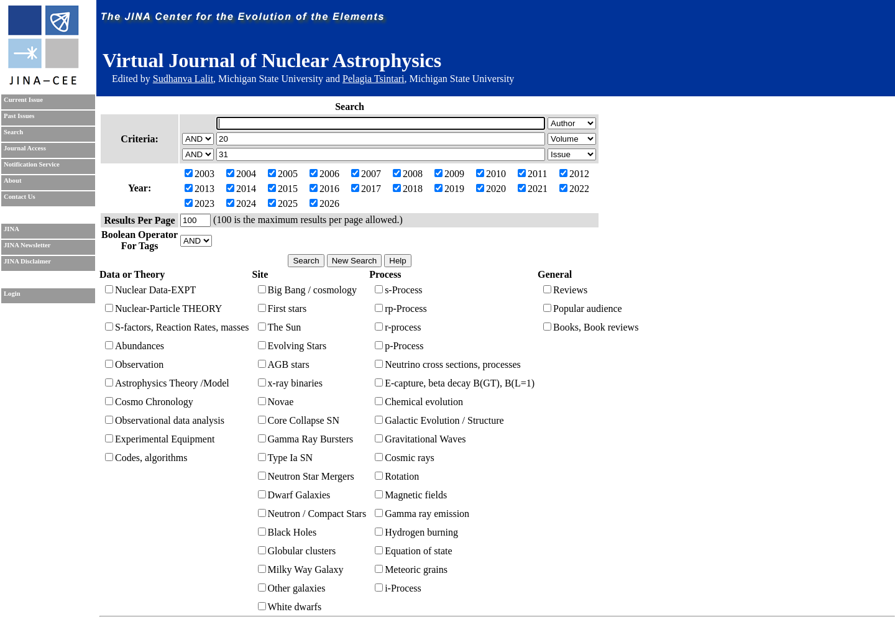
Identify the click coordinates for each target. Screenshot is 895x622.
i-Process (398, 588)
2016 (324, 188)
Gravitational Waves (420, 439)
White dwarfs (290, 606)
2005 (283, 173)
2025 (283, 203)
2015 (283, 188)
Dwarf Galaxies (294, 495)
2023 (199, 203)
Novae (276, 401)
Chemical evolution (419, 401)
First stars (282, 308)
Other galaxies (292, 588)
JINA (11, 229)
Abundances (134, 346)
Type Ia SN (285, 457)
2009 (449, 173)
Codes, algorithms (146, 457)
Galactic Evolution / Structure (439, 420)
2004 (241, 173)
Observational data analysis (164, 420)
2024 (241, 203)
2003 (199, 173)
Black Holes (287, 532)
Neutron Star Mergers (306, 476)
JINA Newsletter (27, 245)
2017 (366, 188)
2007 (366, 173)
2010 (491, 173)
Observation (134, 364)
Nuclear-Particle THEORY (163, 308)
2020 (491, 188)
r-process (398, 327)
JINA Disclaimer (27, 261)
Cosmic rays (404, 457)
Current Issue (23, 99)
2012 (574, 173)
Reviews (565, 290)
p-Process (399, 346)
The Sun (279, 327)
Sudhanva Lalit (183, 78)
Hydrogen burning (416, 532)
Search (13, 132)
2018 (408, 188)
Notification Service (32, 164)
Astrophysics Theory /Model (167, 383)
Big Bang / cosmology (307, 290)
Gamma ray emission (422, 513)
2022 (574, 188)
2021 (533, 188)
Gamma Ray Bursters (306, 439)
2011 (532, 173)
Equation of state (413, 551)
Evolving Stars (292, 346)
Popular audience (582, 308)
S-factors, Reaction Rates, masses (177, 327)
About (12, 180)
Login (12, 293)
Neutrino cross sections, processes (448, 364)
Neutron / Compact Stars (312, 513)
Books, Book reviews (590, 327)
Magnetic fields (411, 495)
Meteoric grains (411, 569)
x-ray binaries (290, 383)
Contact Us (19, 196)
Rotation (397, 476)
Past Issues (19, 115)
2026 (324, 203)
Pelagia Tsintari (373, 78)
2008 (408, 173)
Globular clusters (297, 551)
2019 (449, 188)
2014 (241, 188)
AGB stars (284, 364)
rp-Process (401, 308)
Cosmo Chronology (149, 401)
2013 (199, 188)
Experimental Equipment (159, 439)
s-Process (398, 290)
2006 (324, 173)
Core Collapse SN (299, 420)
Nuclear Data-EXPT (150, 290)
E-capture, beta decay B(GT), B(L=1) (455, 383)
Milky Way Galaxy (301, 569)
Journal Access (25, 148)
